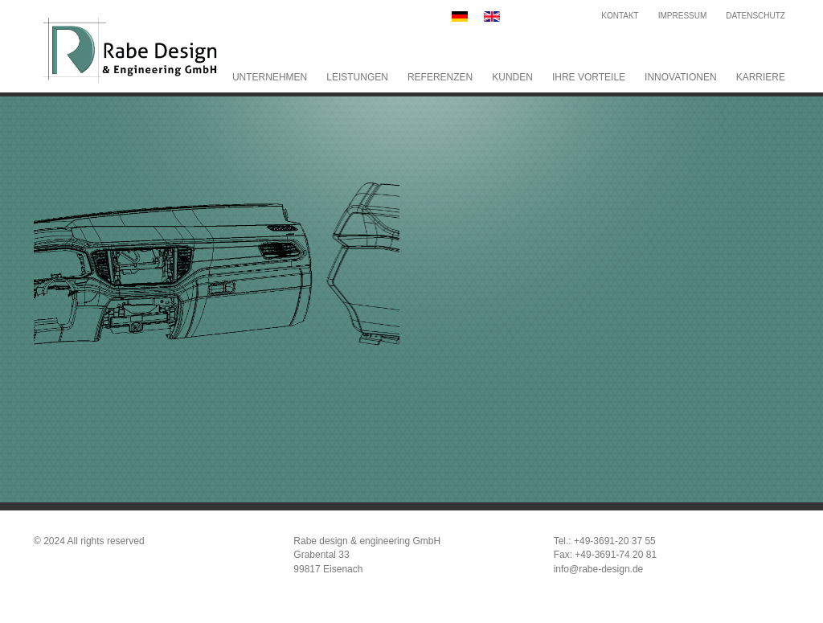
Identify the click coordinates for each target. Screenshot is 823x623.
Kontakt (619, 15)
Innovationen (681, 77)
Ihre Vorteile (588, 77)
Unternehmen (269, 77)
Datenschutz (755, 15)
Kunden (512, 77)
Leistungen (357, 77)
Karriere (760, 77)
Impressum (682, 15)
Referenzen (440, 77)
